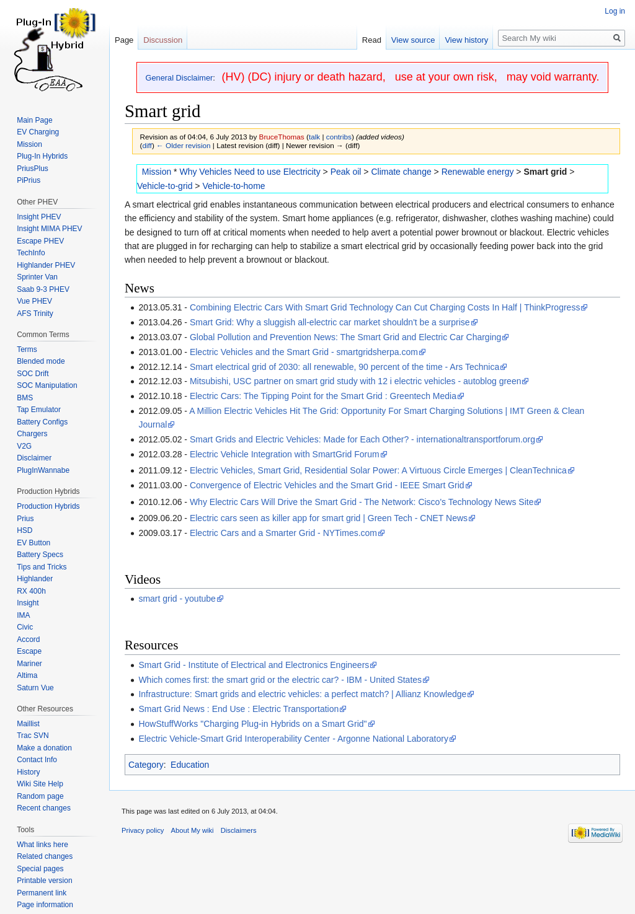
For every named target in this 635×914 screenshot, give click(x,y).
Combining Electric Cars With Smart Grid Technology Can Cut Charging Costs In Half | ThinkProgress (385, 307)
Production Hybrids (48, 506)
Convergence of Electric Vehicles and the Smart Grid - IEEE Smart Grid (327, 485)
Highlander (35, 578)
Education (190, 765)
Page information (45, 904)
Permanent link (41, 893)
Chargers (32, 433)
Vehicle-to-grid (165, 186)
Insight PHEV (39, 217)
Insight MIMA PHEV (49, 228)
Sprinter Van (37, 277)
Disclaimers (239, 830)
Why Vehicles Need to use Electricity (249, 172)
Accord (28, 639)
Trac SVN (33, 735)
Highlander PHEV (46, 265)
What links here (42, 844)
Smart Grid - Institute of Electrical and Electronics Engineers (253, 665)
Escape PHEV (40, 241)
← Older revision (183, 145)
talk (314, 137)
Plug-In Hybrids (42, 156)
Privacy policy (143, 830)
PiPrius (28, 180)
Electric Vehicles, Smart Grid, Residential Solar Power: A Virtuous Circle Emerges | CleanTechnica (378, 470)
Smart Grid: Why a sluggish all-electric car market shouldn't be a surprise (330, 322)
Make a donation (44, 748)
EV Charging (38, 132)
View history (466, 40)
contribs (339, 137)
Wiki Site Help (40, 784)
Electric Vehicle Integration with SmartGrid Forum (285, 454)
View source (413, 40)
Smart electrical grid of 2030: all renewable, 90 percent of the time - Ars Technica (344, 367)
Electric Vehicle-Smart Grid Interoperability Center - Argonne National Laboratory (293, 739)
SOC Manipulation (47, 385)
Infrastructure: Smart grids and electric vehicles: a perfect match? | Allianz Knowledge (302, 694)
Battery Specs (40, 554)
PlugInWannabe (43, 470)
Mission (156, 172)
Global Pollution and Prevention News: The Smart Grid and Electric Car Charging (345, 337)
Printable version (44, 880)
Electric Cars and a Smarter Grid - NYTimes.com (283, 533)
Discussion (162, 40)
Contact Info (37, 759)
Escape (29, 651)
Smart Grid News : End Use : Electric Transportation (238, 709)
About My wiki (192, 830)
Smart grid (545, 172)
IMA (23, 615)
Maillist (28, 723)
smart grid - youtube (177, 599)
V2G (24, 446)
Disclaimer (34, 458)
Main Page (34, 120)
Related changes (45, 856)
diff (146, 145)
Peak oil (346, 172)
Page (124, 40)
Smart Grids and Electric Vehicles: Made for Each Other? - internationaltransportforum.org (362, 439)
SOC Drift (32, 373)
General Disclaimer (179, 77)
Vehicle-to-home (233, 186)
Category (146, 765)
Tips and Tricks (41, 567)
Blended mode (40, 361)
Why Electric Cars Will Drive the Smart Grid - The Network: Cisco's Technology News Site (362, 502)
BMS (25, 397)
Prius (25, 518)
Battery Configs (42, 422)
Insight (27, 603)
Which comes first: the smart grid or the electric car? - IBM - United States (280, 680)
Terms (27, 349)
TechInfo (31, 252)
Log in (615, 11)
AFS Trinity (35, 313)
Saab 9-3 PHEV (43, 289)
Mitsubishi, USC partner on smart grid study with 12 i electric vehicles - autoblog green (356, 381)
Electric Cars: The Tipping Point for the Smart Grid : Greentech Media (323, 396)
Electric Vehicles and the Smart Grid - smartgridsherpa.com (304, 352)
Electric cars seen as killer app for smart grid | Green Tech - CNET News (329, 518)
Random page (40, 796)
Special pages (40, 868)
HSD (24, 530)
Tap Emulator (39, 409)
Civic (25, 627)
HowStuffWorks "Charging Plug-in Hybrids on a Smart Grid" (252, 724)
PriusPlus (32, 168)
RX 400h (31, 591)
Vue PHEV (34, 301)
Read (371, 40)
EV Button (33, 542)
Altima (27, 675)
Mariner (29, 663)
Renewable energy (478, 172)
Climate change (401, 172)
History (28, 772)
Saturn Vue (35, 687)
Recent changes (44, 808)
